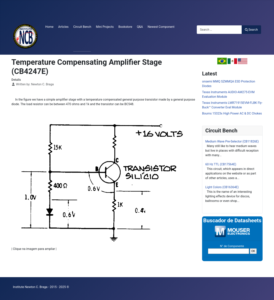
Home (49, 27)
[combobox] (219, 29)
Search (251, 29)
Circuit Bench (82, 27)
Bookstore (125, 27)
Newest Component (161, 27)
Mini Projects (105, 27)
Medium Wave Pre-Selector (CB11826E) (232, 141)
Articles (63, 27)
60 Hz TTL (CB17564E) (220, 164)
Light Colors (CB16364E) (222, 187)
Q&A (140, 27)
